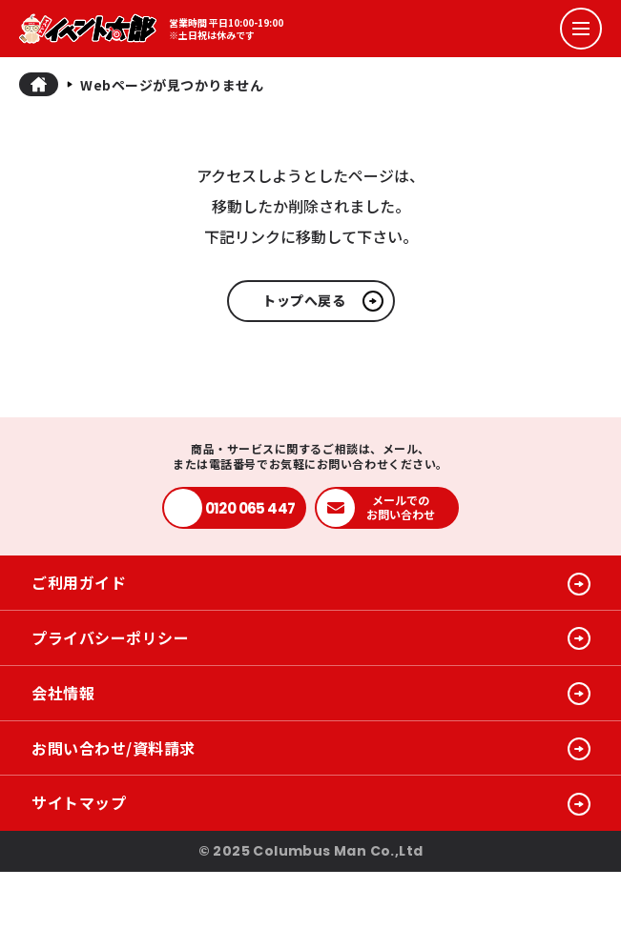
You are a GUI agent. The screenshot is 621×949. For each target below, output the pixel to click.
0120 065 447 (250, 508)
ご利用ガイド (78, 582)
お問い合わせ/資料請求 (113, 748)
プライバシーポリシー (110, 637)
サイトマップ (78, 802)
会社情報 (62, 692)
